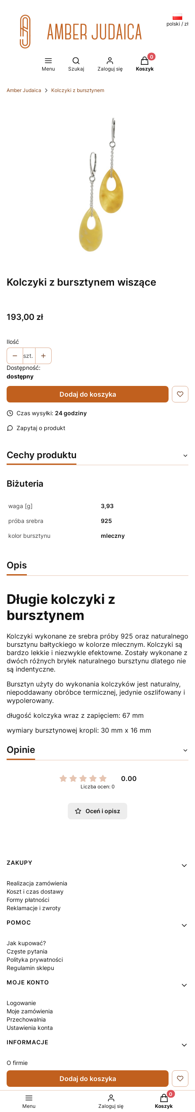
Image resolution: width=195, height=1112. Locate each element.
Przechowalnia (26, 1019)
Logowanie (21, 1002)
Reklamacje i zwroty (34, 907)
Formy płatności (28, 899)
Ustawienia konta (30, 1027)
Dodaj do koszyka (87, 394)
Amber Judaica (24, 90)
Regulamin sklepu (30, 967)
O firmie (17, 1062)
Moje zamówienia (30, 1011)
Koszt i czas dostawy (35, 891)
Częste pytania (27, 951)
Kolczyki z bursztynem (77, 90)
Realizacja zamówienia (37, 883)
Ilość (13, 341)
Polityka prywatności (35, 959)
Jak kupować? (26, 942)
